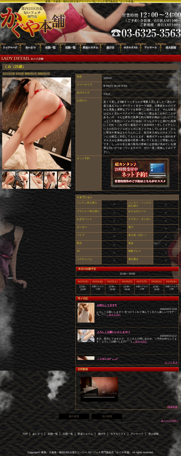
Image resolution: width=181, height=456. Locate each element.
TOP (10, 47)
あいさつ (30, 47)
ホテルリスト (131, 47)
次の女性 (107, 416)
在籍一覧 (50, 47)
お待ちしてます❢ (107, 305)
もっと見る (171, 362)
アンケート (151, 47)
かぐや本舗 (90, 23)
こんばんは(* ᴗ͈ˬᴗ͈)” (107, 358)
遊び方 (111, 47)
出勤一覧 (70, 47)
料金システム (90, 47)
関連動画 (172, 406)
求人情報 (171, 47)
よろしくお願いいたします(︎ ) (113, 331)
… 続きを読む (113, 314)
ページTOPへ (171, 420)
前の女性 (74, 416)
